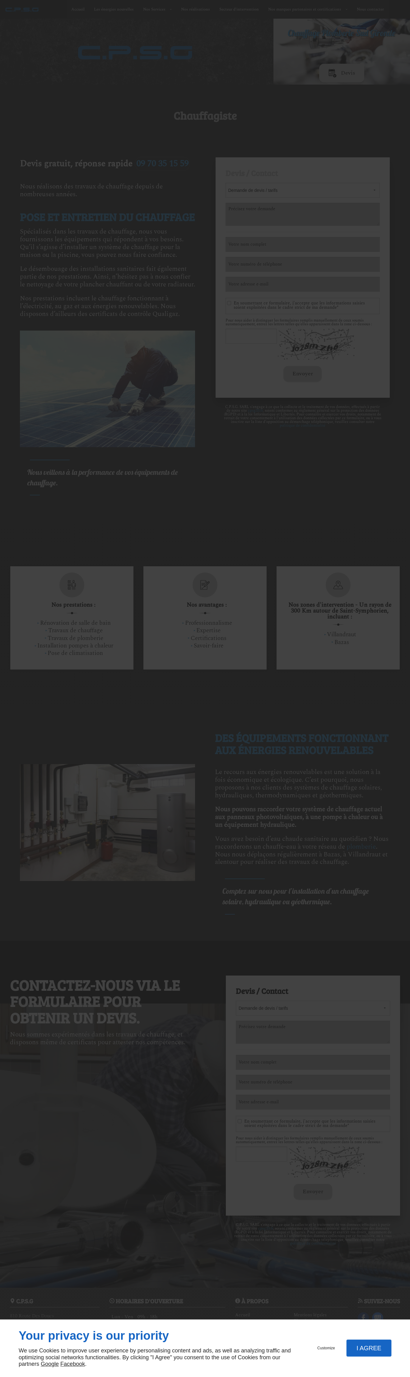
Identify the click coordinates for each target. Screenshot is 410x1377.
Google (50, 1364)
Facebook (72, 1364)
